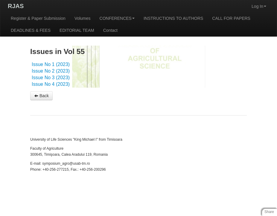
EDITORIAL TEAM (77, 30)
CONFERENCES (117, 18)
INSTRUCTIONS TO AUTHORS (173, 18)
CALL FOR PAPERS (231, 18)
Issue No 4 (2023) (51, 84)
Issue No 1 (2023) (51, 64)
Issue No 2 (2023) (51, 71)
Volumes (82, 18)
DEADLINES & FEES (31, 30)
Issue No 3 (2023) (51, 77)
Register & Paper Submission (38, 18)
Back (41, 95)
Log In (259, 6)
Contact (110, 30)
